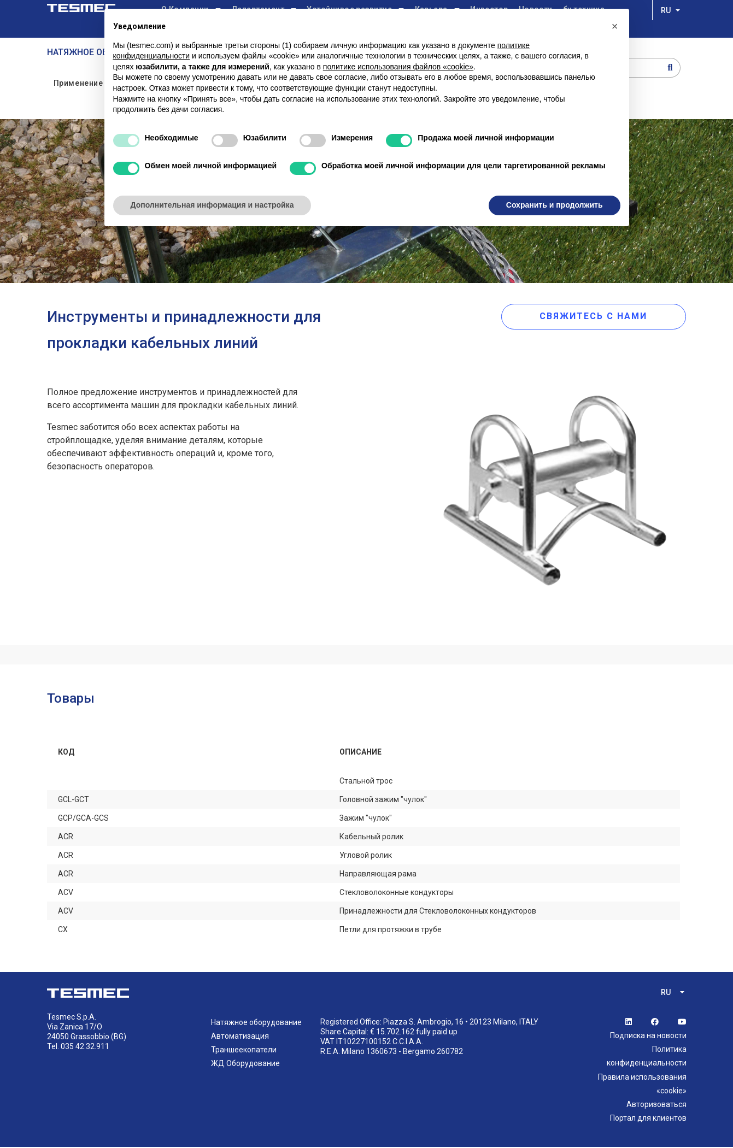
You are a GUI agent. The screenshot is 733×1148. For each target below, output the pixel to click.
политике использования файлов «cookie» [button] (398, 66)
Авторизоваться (656, 1105)
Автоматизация (240, 1037)
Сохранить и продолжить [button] (554, 205)
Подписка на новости (648, 1036)
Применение (78, 83)
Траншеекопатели (244, 1050)
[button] (615, 26)
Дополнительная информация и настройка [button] (212, 205)
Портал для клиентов (648, 1119)
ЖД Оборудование (245, 1064)
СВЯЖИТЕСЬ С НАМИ (609, 316)
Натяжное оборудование (256, 1023)
